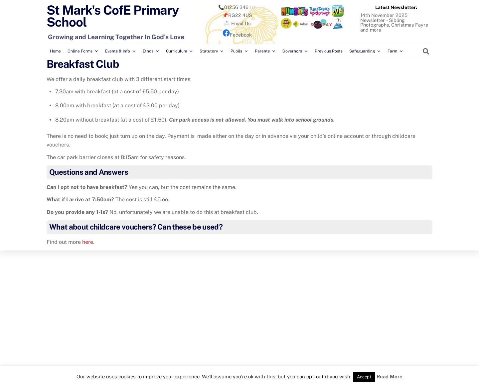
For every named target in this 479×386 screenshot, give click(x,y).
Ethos (151, 51)
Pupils (239, 51)
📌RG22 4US (237, 15)
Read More (389, 376)
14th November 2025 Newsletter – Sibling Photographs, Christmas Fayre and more (394, 22)
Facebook (237, 35)
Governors (295, 51)
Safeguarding (365, 51)
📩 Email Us (237, 23)
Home (55, 51)
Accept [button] (364, 376)
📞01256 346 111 (237, 7)
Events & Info (120, 51)
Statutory (212, 51)
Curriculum (179, 51)
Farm (395, 51)
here (87, 242)
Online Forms (83, 51)
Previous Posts (329, 51)
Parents (265, 51)
